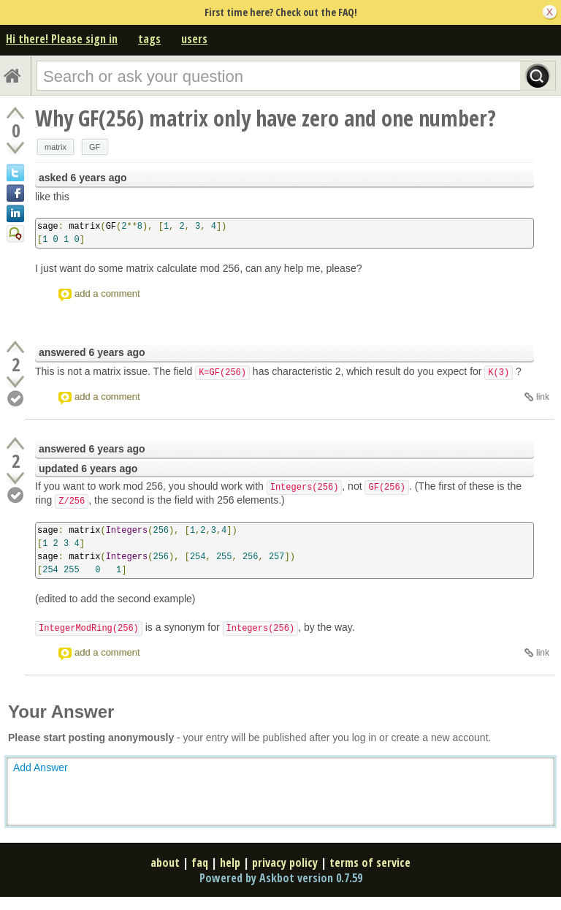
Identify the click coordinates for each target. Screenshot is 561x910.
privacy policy (285, 862)
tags (149, 39)
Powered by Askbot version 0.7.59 (280, 878)
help (230, 862)
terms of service (370, 862)
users (194, 39)
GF (94, 147)
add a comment (107, 293)
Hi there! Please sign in (62, 39)
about (165, 862)
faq (199, 862)
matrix (55, 147)
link (542, 397)
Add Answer (40, 767)
